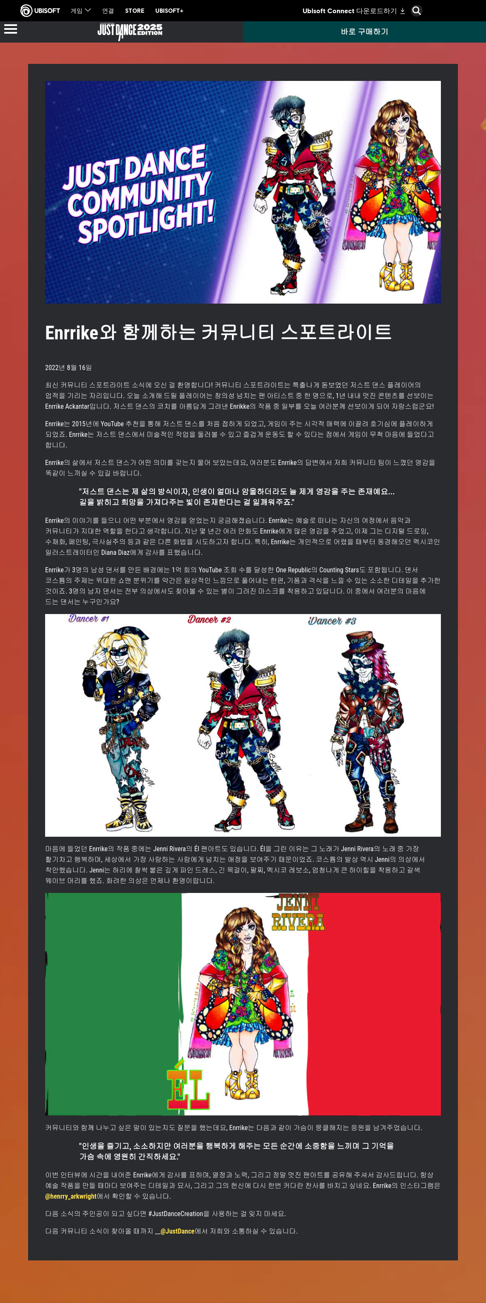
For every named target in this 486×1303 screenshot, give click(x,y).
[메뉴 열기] (10, 29)
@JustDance (177, 1231)
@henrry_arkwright (71, 1196)
